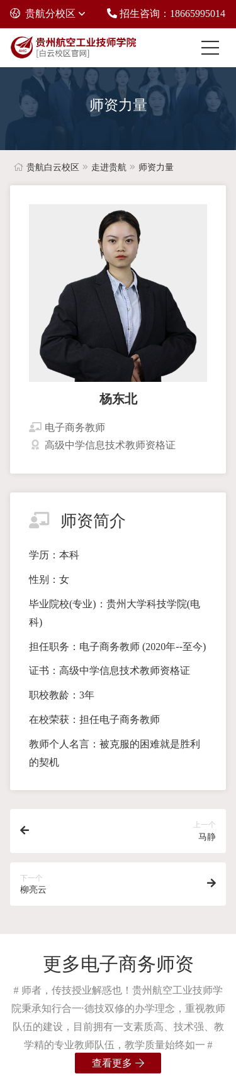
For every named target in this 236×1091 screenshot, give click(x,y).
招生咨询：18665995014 (166, 13)
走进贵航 (108, 167)
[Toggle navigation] (213, 48)
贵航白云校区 (52, 167)
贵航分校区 (43, 13)
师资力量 (156, 167)
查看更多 (118, 1063)
